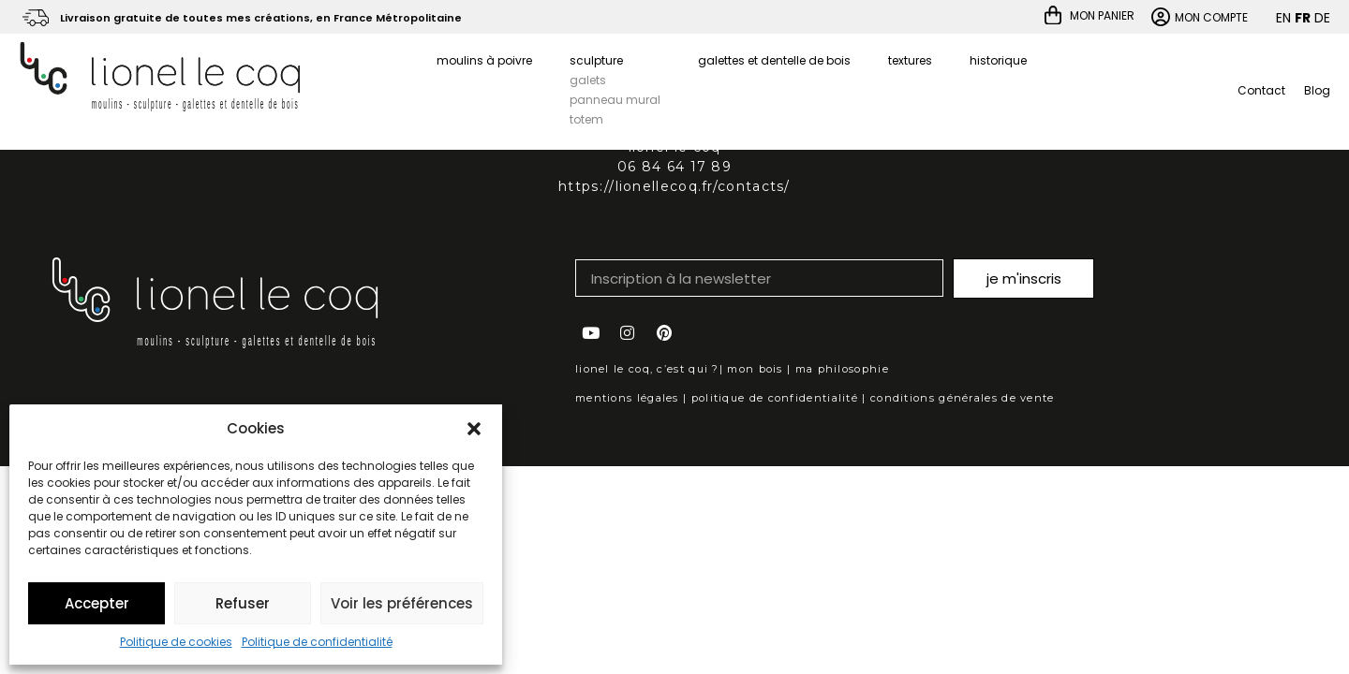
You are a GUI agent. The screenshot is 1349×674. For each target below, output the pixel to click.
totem (586, 119)
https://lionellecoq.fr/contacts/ (674, 186)
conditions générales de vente (962, 397)
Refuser (242, 603)
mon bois (754, 368)
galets (588, 80)
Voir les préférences (402, 603)
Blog (1317, 90)
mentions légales (627, 397)
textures (910, 60)
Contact (1261, 90)
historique (998, 60)
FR (1303, 17)
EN (1283, 17)
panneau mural (615, 100)
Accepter (97, 603)
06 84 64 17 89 (674, 166)
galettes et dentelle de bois (774, 60)
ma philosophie (842, 368)
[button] (474, 428)
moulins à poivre (484, 60)
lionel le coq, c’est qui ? (647, 368)
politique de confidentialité (774, 397)
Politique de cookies (176, 642)
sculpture (596, 60)
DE (1322, 17)
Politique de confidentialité (317, 642)
